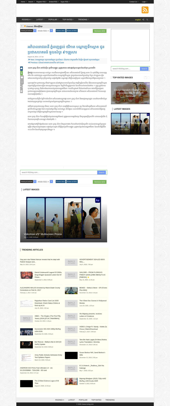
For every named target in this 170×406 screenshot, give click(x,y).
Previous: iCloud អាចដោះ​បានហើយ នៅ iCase (46, 63)
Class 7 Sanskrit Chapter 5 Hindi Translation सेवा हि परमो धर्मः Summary (130, 93)
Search (101, 172)
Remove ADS (99, 31)
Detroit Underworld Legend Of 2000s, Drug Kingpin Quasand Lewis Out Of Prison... (48, 274)
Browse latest (60, 30)
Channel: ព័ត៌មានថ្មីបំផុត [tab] (33, 26)
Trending (110, 400)
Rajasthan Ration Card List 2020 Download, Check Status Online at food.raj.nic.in (47, 303)
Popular (83, 400)
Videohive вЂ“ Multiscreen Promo (43, 234)
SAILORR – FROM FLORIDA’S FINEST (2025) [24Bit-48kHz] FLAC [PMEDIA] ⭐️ (92, 274)
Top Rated (96, 400)
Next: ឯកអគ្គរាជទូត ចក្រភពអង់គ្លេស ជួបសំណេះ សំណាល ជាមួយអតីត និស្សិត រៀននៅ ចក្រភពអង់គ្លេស (64, 60)
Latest (71, 400)
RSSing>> (59, 400)
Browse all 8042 (72, 30)
